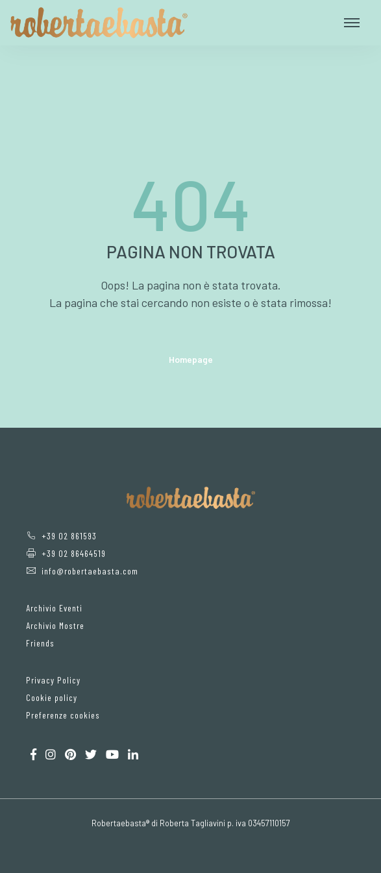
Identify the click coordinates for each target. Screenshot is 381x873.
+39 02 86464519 (66, 553)
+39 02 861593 (61, 535)
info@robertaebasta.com (82, 570)
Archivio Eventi (54, 607)
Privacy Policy (53, 679)
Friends (40, 642)
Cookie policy (51, 697)
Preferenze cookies (63, 714)
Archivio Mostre (55, 625)
